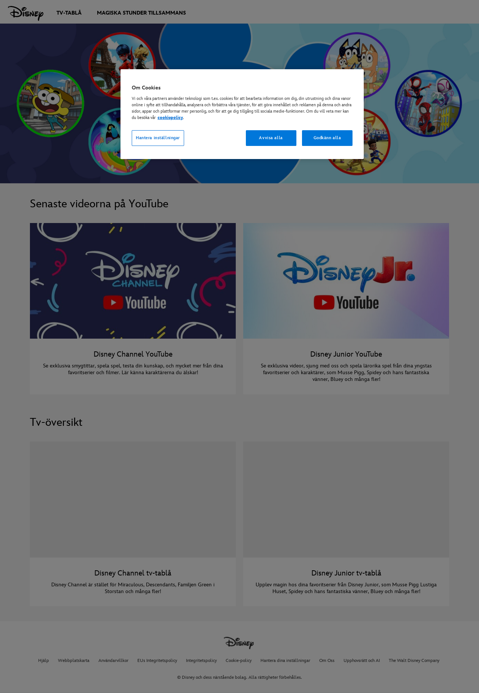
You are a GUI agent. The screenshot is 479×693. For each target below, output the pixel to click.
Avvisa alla (271, 137)
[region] (242, 114)
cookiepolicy (170, 117)
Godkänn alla (327, 137)
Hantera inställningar (158, 137)
